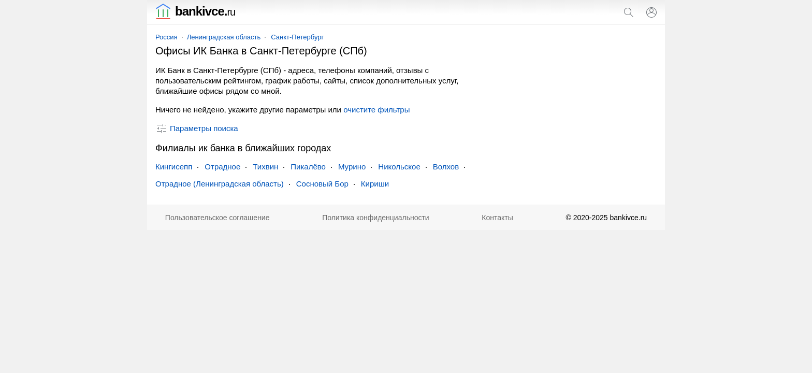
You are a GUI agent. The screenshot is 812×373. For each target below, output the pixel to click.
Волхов (446, 166)
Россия (166, 37)
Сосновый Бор (322, 183)
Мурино (352, 166)
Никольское (399, 166)
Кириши (375, 183)
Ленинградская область (224, 37)
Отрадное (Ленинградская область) (219, 183)
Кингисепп (173, 166)
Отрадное (222, 166)
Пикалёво (308, 166)
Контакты (497, 217)
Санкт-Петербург (297, 37)
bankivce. (195, 11)
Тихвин (265, 166)
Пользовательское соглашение (217, 217)
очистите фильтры (376, 109)
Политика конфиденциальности (375, 217)
